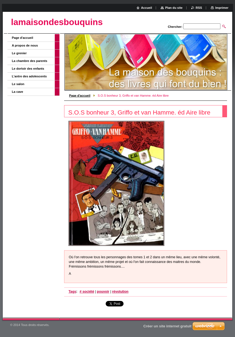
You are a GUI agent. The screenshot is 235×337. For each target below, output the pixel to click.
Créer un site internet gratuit (167, 326)
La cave (17, 91)
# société (87, 291)
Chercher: (175, 26)
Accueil (146, 7)
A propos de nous (25, 45)
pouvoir (103, 291)
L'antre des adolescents (29, 76)
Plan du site (173, 7)
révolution (120, 291)
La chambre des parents (29, 60)
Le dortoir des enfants (28, 68)
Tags (72, 291)
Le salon (18, 84)
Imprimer (221, 7)
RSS (199, 7)
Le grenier (19, 53)
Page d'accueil (79, 95)
